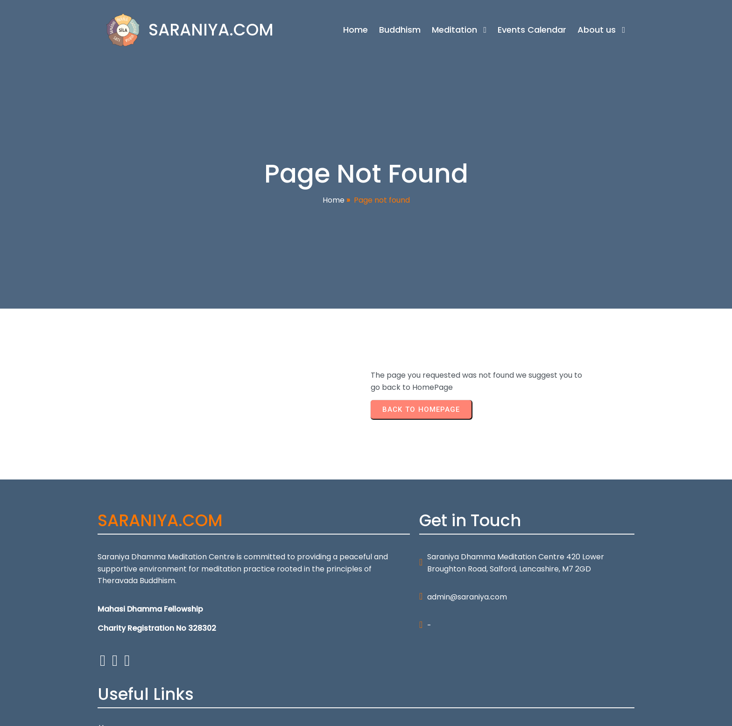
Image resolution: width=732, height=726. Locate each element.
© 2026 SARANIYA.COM (139, 713)
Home (334, 200)
